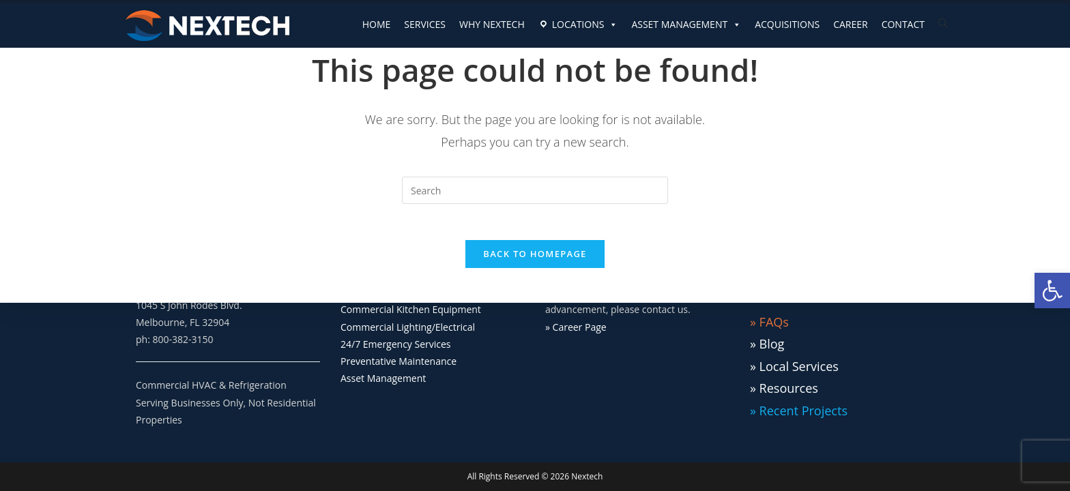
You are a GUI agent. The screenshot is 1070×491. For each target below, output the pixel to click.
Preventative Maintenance (399, 361)
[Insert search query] (535, 190)
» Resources (784, 388)
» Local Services (794, 366)
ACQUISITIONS (787, 24)
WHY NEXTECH (492, 24)
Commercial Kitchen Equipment (411, 309)
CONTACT (903, 24)
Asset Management (383, 378)
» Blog (767, 344)
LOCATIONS (585, 24)
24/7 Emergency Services (396, 344)
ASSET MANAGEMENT (686, 24)
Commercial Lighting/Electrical (408, 327)
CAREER (850, 24)
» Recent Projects (799, 410)
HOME (376, 24)
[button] (1052, 290)
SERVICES (425, 24)
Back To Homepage (534, 259)
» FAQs (769, 322)
